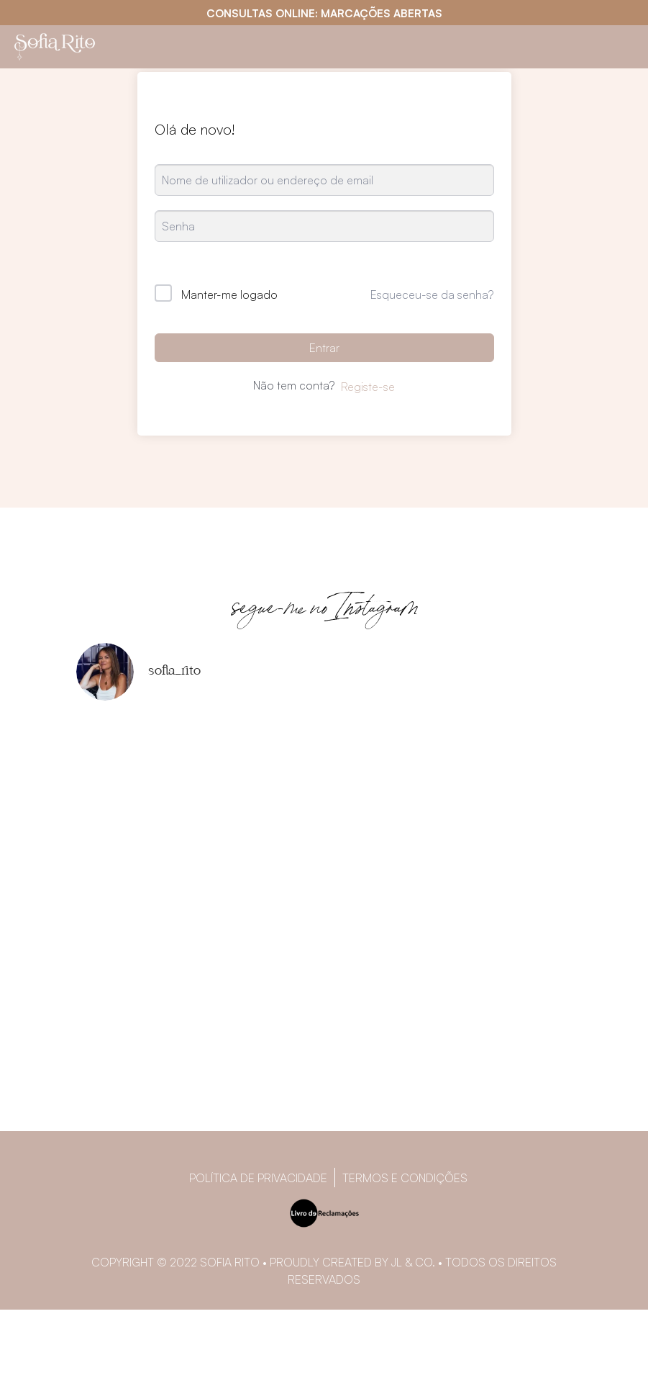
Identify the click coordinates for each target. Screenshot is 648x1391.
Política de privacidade (258, 1178)
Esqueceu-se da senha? (431, 294)
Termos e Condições (404, 1178)
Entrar (324, 348)
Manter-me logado (229, 294)
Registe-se (368, 386)
